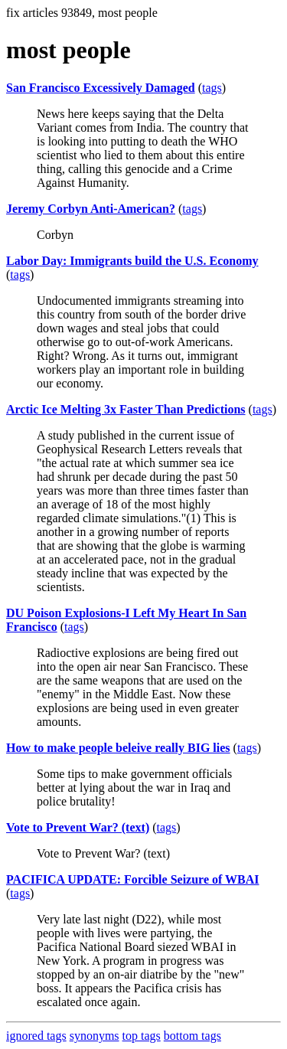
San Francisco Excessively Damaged (100, 87)
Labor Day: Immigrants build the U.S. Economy (132, 260)
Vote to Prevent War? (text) (77, 827)
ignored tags (36, 1035)
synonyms (94, 1035)
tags (212, 87)
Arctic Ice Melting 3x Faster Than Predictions (126, 409)
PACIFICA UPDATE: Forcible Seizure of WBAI (132, 879)
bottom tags (192, 1035)
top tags (141, 1035)
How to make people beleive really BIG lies (118, 747)
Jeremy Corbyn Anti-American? (90, 208)
